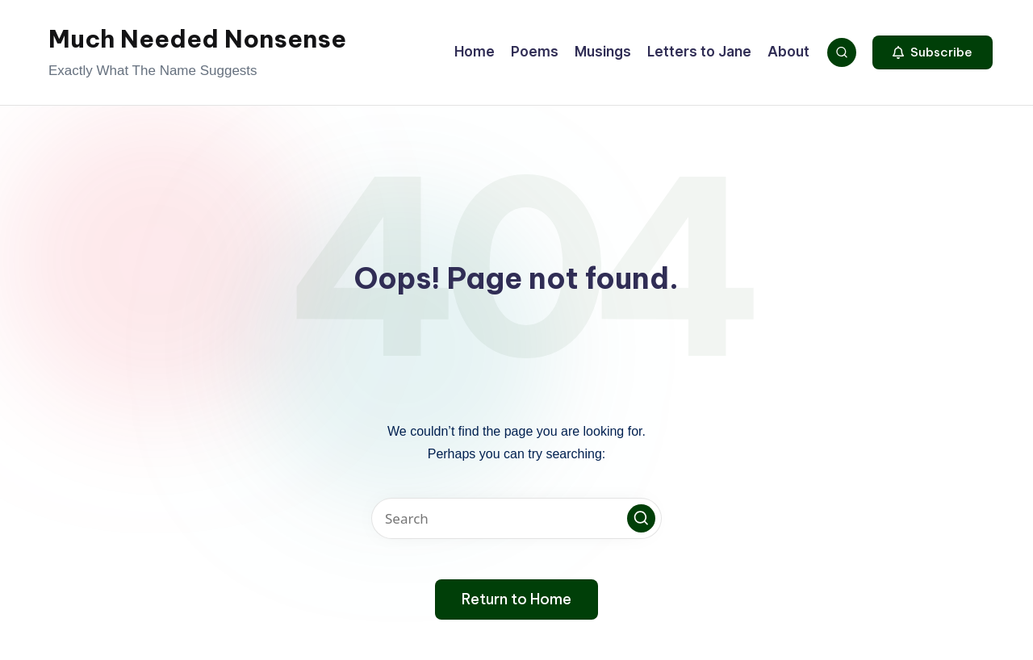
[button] (932, 52)
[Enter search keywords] (516, 518)
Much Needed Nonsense (197, 38)
